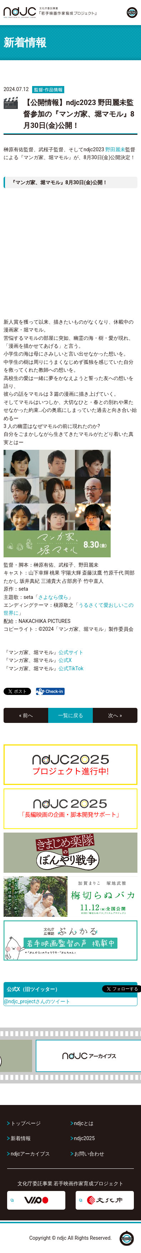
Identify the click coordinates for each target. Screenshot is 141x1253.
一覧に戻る (70, 715)
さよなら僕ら (53, 597)
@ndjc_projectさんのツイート (37, 1001)
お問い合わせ (89, 1154)
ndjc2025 (84, 1138)
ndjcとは (84, 1123)
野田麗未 (115, 149)
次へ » (115, 715)
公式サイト (71, 652)
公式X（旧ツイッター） (33, 989)
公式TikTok (71, 668)
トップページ (26, 1123)
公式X (65, 660)
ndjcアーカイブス (30, 1154)
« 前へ (25, 715)
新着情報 (21, 1138)
